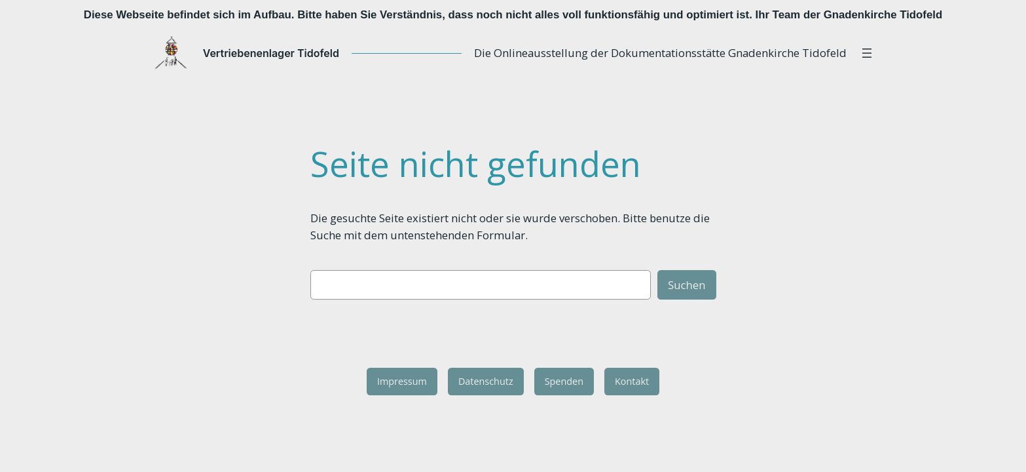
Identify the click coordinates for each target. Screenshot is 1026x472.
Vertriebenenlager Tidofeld (283, 53)
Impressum (402, 381)
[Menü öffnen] (855, 53)
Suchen (687, 284)
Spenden (564, 381)
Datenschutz (485, 381)
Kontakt (632, 381)
